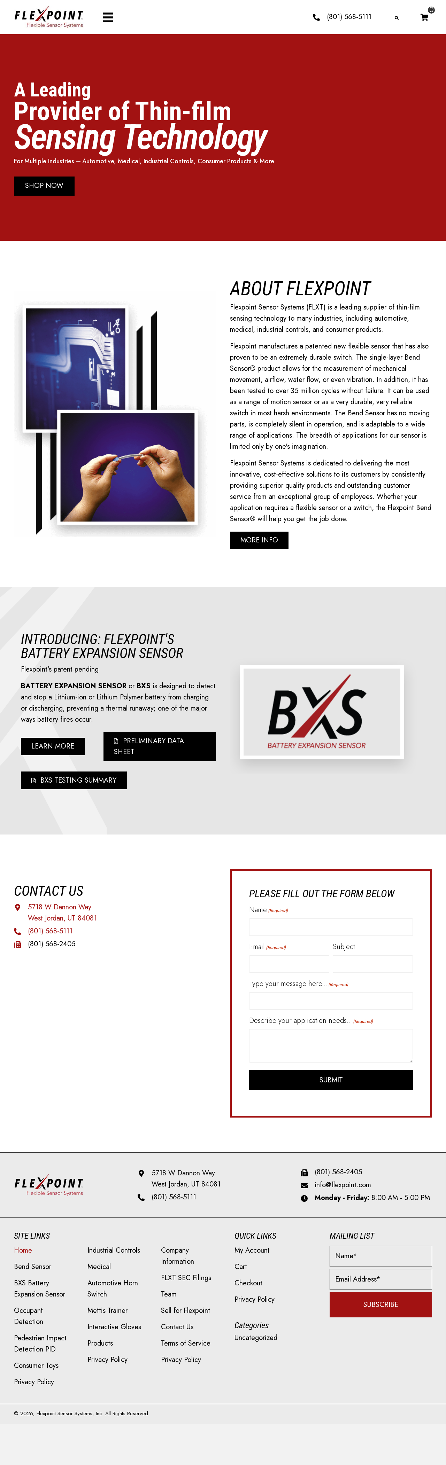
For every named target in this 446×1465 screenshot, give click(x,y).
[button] (44, 186)
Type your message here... (298, 990)
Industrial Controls (113, 1258)
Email (267, 952)
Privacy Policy (34, 1390)
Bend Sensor (32, 1275)
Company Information (177, 1264)
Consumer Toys (36, 1374)
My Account (252, 1258)
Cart (240, 1275)
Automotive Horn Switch (112, 1296)
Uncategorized (255, 1346)
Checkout (248, 1291)
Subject (344, 952)
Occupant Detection (28, 1324)
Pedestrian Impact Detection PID (40, 1351)
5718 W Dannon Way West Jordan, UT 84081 (186, 1186)
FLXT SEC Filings (186, 1286)
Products (100, 1351)
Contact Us (177, 1335)
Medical (99, 1275)
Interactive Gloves (114, 1335)
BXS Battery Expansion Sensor (39, 1296)
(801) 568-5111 (349, 17)
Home (23, 1258)
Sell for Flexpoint (185, 1319)
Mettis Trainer (107, 1319)
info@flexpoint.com (343, 1193)
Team (169, 1302)
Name (268, 913)
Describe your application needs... (311, 1029)
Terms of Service (185, 1351)
